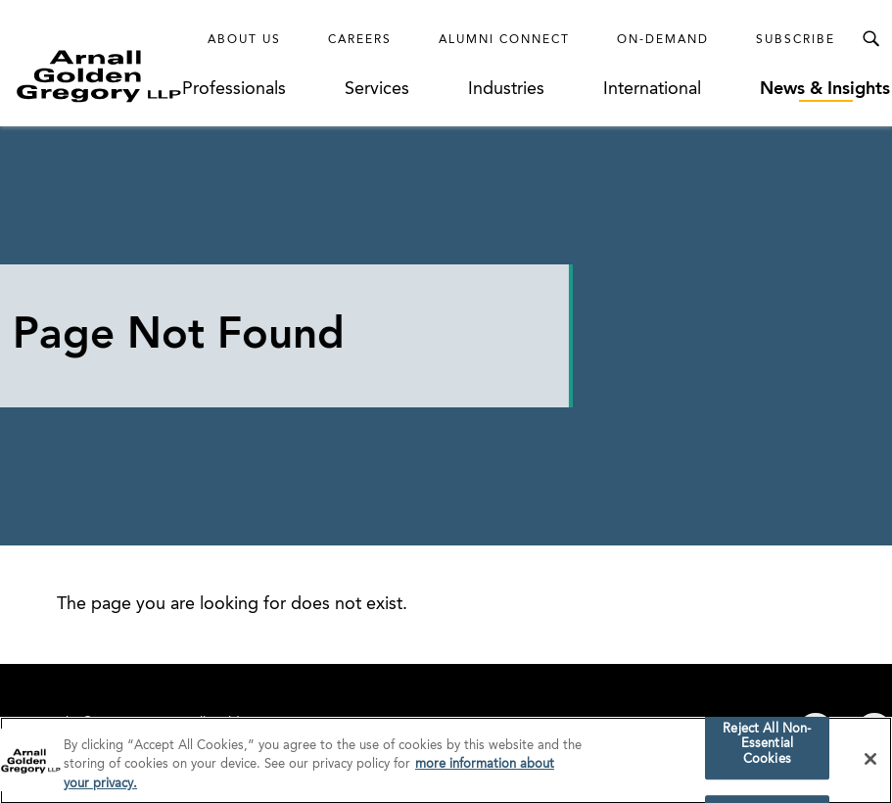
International (652, 89)
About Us (244, 40)
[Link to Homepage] (99, 76)
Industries (506, 89)
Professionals (234, 89)
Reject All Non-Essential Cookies (767, 753)
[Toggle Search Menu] (870, 39)
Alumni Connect (504, 40)
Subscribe (795, 40)
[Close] (870, 767)
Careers (360, 40)
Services (377, 89)
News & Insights (825, 89)
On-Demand (663, 40)
